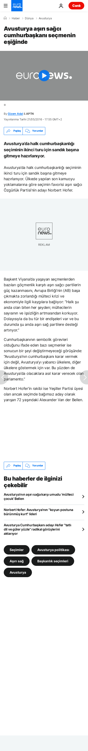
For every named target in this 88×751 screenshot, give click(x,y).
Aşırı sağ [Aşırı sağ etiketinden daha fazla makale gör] (17, 561)
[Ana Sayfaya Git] (17, 5)
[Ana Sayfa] (5, 18)
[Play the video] (44, 76)
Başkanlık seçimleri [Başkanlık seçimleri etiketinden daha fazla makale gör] (52, 561)
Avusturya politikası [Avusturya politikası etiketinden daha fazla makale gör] (53, 549)
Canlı (76, 6)
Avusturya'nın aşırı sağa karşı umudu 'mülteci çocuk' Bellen (38, 496)
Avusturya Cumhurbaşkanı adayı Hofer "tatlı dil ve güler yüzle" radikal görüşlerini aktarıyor (37, 529)
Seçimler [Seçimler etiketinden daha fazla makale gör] (17, 549)
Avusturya (45, 18)
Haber (16, 18)
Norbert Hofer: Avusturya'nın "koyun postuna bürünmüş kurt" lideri (38, 512)
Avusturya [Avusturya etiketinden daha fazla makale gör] (18, 572)
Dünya (29, 18)
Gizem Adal (15, 113)
